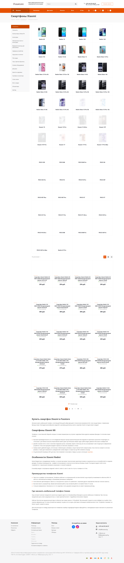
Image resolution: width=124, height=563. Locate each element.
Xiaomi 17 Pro (82, 144)
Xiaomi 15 (42, 127)
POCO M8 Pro (82, 232)
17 (78, 408)
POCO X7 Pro (42, 215)
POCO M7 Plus (42, 197)
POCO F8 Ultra (42, 232)
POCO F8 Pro (102, 215)
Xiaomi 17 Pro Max (102, 144)
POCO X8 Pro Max (42, 250)
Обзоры (54, 532)
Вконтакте (73, 526)
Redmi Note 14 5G (42, 92)
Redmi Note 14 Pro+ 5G (102, 92)
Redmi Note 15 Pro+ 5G (102, 109)
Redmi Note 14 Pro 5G (82, 92)
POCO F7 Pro (62, 215)
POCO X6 (102, 162)
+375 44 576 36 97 (90, 3)
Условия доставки (36, 530)
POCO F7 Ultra (82, 215)
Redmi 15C (42, 57)
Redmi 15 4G (62, 57)
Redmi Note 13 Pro (102, 57)
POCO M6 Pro (82, 162)
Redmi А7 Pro (62, 250)
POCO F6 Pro (82, 180)
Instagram (77, 526)
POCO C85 (42, 162)
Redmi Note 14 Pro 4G (62, 92)
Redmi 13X (82, 39)
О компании (14, 525)
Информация (35, 523)
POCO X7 (82, 197)
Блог (53, 525)
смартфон (90, 452)
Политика (14, 528)
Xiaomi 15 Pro (62, 127)
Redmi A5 (42, 39)
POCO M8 (62, 232)
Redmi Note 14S (102, 74)
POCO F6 (62, 180)
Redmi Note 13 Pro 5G (41, 74)
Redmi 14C (102, 39)
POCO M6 (62, 162)
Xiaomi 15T (102, 127)
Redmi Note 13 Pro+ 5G (62, 74)
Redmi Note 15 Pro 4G (62, 109)
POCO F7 (102, 197)
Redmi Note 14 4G (82, 74)
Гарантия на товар (36, 543)
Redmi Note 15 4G (42, 109)
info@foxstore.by (103, 529)
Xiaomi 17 (62, 144)
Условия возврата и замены (39, 545)
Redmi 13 (62, 39)
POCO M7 (102, 180)
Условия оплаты (36, 528)
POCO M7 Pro (62, 197)
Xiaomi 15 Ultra (82, 127)
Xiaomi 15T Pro (41, 144)
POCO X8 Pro (102, 232)
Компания (14, 523)
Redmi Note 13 (82, 57)
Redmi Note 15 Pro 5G (82, 109)
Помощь (33, 525)
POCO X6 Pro (42, 180)
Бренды (54, 530)
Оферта (13, 530)
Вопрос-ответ (55, 528)
